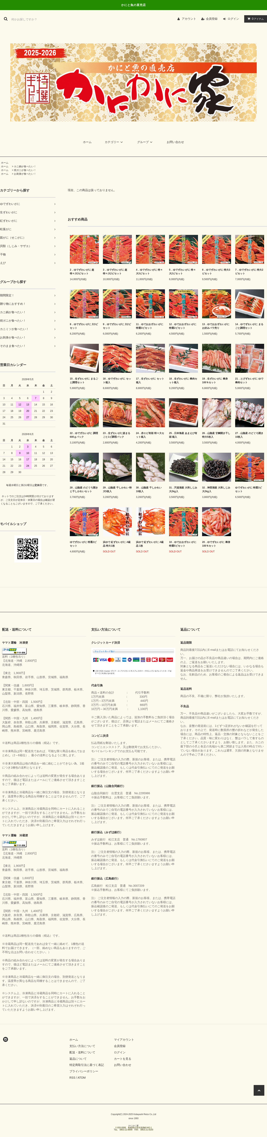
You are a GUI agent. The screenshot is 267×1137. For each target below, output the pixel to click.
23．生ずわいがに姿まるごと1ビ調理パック (116, 435)
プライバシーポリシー (83, 1071)
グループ (145, 142)
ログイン (233, 18)
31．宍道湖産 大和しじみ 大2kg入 (183, 489)
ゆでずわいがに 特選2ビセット (83, 544)
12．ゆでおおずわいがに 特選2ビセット (182, 326)
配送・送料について (82, 1052)
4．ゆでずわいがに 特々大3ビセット (149, 271)
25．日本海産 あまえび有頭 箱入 (183, 435)
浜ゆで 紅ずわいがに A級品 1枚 (150, 544)
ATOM (82, 1077)
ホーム (87, 142)
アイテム (255, 18)
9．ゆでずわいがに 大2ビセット (117, 326)
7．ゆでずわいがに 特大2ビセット (249, 271)
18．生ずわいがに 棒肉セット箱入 (183, 380)
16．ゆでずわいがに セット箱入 (117, 380)
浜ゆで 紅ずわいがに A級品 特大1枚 (117, 544)
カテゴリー (114, 142)
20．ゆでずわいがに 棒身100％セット (216, 544)
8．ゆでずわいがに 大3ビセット (84, 326)
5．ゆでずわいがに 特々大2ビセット (182, 271)
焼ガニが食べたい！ (25, 170)
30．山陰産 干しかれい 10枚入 (149, 489)
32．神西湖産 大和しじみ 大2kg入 (216, 489)
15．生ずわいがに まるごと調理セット (84, 380)
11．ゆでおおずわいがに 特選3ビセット (149, 326)
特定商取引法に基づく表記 (86, 1065)
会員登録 (212, 18)
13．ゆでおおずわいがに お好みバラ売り (215, 326)
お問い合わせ (175, 142)
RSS (72, 1077)
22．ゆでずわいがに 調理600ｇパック (84, 435)
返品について (78, 1058)
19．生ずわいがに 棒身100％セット (215, 380)
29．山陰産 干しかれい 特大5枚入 (117, 489)
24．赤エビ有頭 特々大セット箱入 (150, 435)
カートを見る (122, 1058)
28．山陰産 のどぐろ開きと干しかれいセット (84, 489)
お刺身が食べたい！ (25, 173)
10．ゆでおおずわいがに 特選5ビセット (182, 544)
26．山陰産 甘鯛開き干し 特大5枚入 (216, 435)
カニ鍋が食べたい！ (25, 166)
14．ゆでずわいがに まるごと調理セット (249, 326)
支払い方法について (82, 1046)
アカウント (189, 18)
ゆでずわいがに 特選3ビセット (248, 489)
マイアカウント (124, 1039)
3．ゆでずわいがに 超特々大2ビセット (115, 271)
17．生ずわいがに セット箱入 (150, 380)
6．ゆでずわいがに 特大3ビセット (216, 271)
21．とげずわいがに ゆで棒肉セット (249, 380)
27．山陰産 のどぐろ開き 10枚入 (249, 435)
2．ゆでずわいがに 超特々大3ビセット (82, 271)
